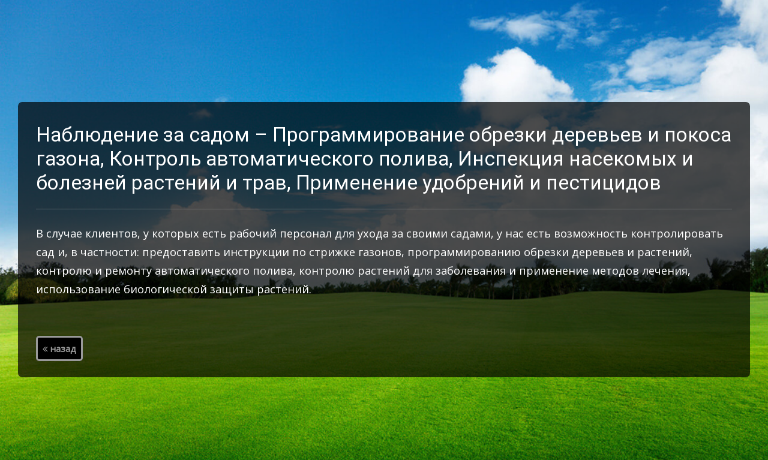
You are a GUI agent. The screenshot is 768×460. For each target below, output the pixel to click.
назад (59, 348)
